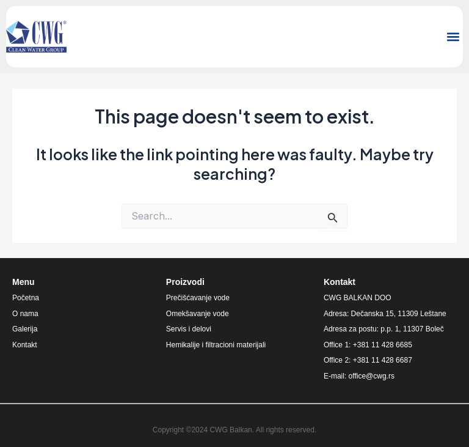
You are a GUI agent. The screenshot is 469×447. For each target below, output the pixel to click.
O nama (25, 313)
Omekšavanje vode (197, 313)
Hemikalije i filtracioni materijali (216, 345)
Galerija (24, 329)
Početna (25, 298)
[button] (453, 37)
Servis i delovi (188, 329)
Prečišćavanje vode (198, 298)
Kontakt (24, 345)
